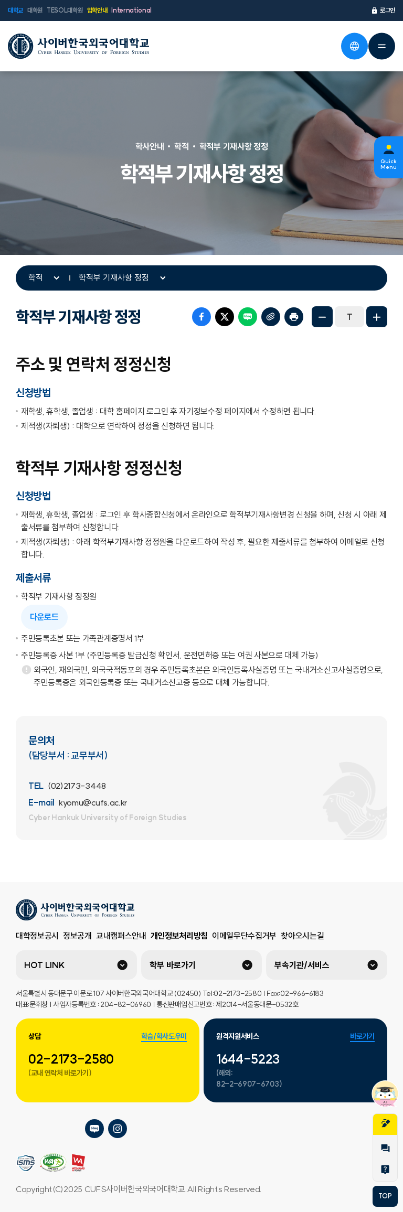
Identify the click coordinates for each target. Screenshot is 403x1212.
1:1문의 (385, 1148)
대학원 (35, 10)
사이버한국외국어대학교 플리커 (25, 1129)
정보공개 (77, 935)
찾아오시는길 (302, 935)
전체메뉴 (381, 46)
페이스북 (201, 316)
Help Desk (385, 1169)
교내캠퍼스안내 (121, 935)
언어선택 (354, 46)
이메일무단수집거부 (244, 935)
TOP (384, 1196)
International (131, 10)
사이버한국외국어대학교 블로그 (94, 1129)
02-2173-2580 (71, 1059)
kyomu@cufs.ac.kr (93, 802)
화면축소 (322, 316)
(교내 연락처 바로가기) (60, 1073)
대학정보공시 (37, 935)
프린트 (293, 316)
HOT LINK (44, 965)
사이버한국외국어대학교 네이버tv (48, 1129)
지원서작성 (385, 1123)
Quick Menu (388, 164)
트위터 (224, 316)
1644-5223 (248, 1059)
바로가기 (362, 1036)
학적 (35, 277)
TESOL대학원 (64, 10)
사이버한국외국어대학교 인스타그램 (117, 1129)
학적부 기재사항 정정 (114, 277)
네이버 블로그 (247, 316)
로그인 (382, 10)
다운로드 (44, 617)
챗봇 (385, 1093)
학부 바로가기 (173, 965)
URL (270, 316)
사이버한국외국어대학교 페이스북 (71, 1129)
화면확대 (376, 316)
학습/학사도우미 (164, 1036)
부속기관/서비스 (302, 965)
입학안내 (97, 10)
